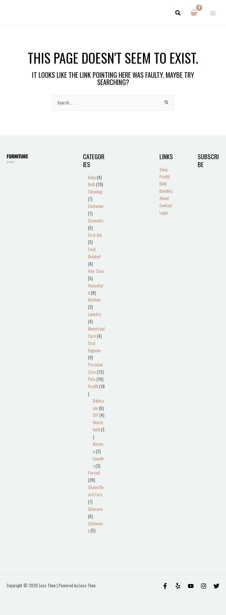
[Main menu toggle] (213, 13)
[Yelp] (178, 586)
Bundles (166, 191)
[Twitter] (216, 586)
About (164, 198)
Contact (165, 205)
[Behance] (191, 586)
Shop (163, 169)
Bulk (163, 183)
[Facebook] (165, 586)
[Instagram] (204, 586)
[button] (178, 13)
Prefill (164, 176)
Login (163, 212)
